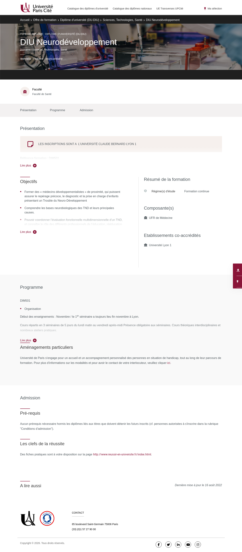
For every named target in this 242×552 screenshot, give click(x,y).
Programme (57, 110)
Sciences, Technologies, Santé (122, 19)
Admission (86, 110)
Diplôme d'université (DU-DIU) (79, 19)
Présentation (28, 110)
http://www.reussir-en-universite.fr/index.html (122, 454)
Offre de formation (45, 19)
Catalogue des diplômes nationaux (132, 8)
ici (168, 363)
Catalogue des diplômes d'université (87, 8)
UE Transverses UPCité (169, 8)
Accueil (25, 19)
